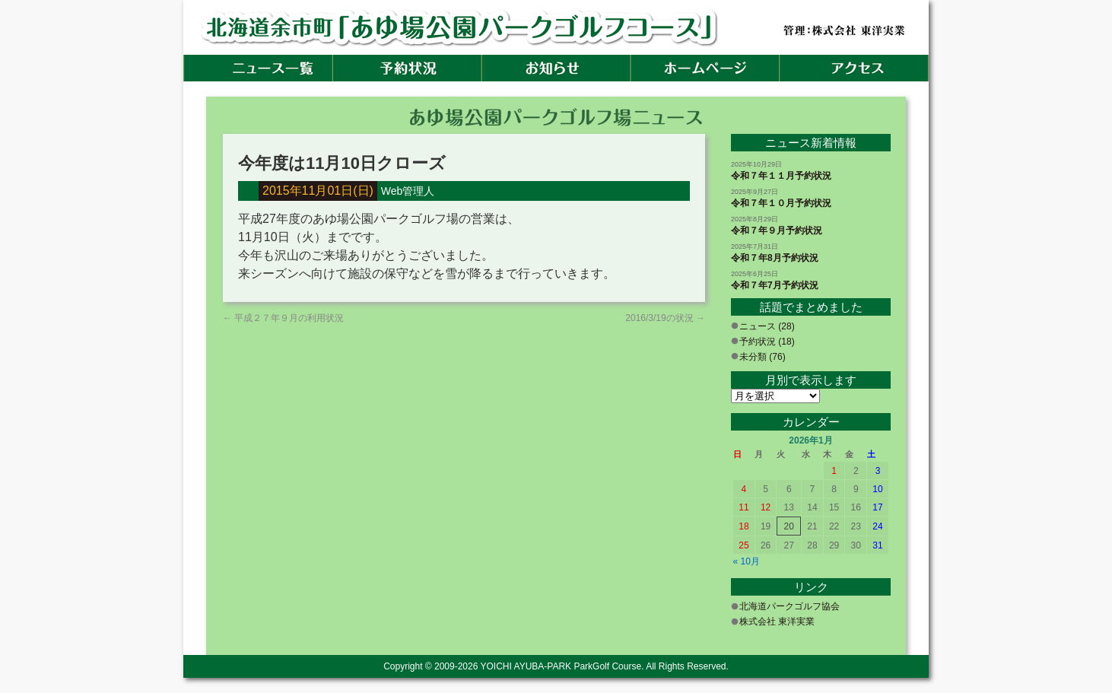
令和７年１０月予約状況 (781, 203)
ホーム (257, 68)
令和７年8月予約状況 (774, 258)
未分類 (753, 356)
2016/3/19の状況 (665, 318)
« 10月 (746, 561)
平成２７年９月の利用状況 (283, 318)
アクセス (854, 68)
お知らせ (556, 68)
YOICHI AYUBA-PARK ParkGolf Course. (562, 666)
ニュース (757, 326)
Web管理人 (408, 191)
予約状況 (406, 68)
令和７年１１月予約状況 (781, 175)
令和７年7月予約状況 (774, 285)
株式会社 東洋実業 (777, 621)
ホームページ (705, 68)
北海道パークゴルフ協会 (789, 606)
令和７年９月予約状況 (776, 230)
